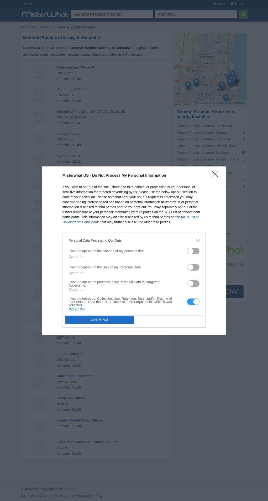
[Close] (216, 175)
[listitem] (134, 240)
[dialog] (134, 250)
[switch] (193, 251)
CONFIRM (100, 319)
